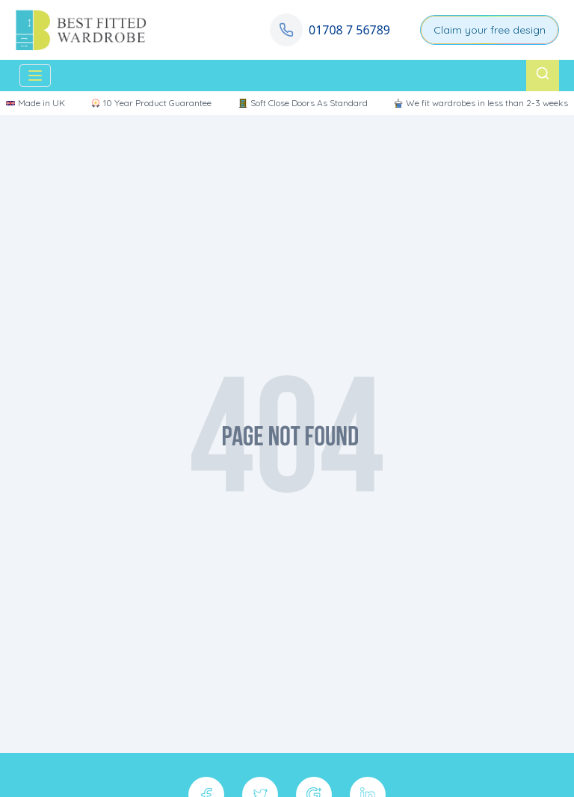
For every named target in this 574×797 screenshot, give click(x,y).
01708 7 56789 (349, 30)
